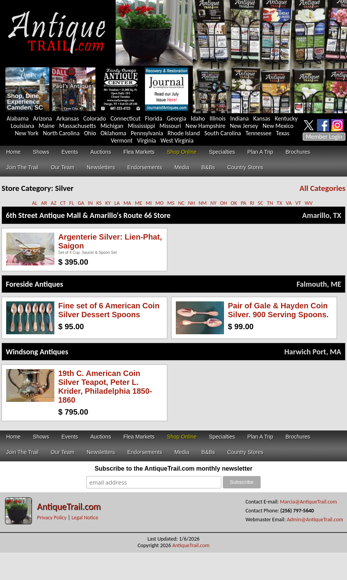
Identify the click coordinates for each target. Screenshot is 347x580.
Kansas (261, 118)
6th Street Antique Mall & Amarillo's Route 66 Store (88, 215)
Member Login (324, 136)
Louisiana (22, 125)
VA (288, 203)
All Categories (322, 188)
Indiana (239, 118)
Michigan (111, 125)
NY (213, 203)
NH (191, 203)
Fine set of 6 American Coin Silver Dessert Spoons (109, 310)
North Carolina (61, 133)
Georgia (177, 118)
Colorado (94, 118)
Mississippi (141, 125)
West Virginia (177, 140)
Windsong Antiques (37, 351)
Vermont (122, 140)
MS (170, 203)
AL (34, 203)
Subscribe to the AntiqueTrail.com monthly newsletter (173, 468)
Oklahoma (113, 133)
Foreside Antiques (34, 284)
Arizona (42, 118)
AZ (54, 203)
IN (90, 203)
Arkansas (67, 118)
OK (234, 203)
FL (71, 203)
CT (63, 203)
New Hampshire (205, 125)
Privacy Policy (52, 517)
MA (127, 203)
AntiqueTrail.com (69, 506)
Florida (153, 118)
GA (80, 203)
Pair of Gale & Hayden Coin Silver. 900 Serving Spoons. (278, 310)
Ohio (90, 133)
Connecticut (126, 118)
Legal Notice (84, 517)
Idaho (198, 118)
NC (181, 203)
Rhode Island (184, 133)
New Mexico (278, 125)
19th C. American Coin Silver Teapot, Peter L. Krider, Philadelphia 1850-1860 (105, 386)
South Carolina (222, 133)
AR (44, 203)
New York (27, 133)
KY (108, 203)
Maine (46, 125)
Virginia (146, 140)
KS (99, 203)
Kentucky (286, 118)
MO (159, 203)
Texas (283, 133)
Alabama (18, 118)
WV (308, 203)
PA (243, 203)
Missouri (170, 125)
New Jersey (244, 125)
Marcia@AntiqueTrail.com (308, 501)
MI (149, 203)
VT (298, 203)
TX (279, 203)
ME (138, 203)
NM (203, 203)
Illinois (217, 118)
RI (252, 203)
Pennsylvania (147, 133)
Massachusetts (77, 125)
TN (270, 203)
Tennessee (259, 133)
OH (223, 203)
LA (117, 203)
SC (260, 203)
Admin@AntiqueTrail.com (315, 519)
